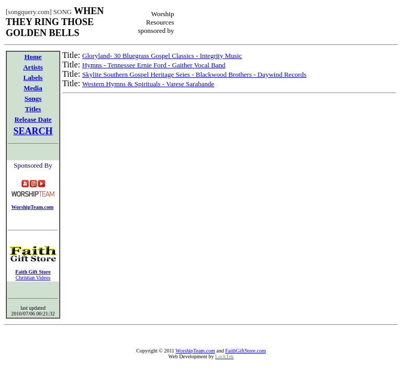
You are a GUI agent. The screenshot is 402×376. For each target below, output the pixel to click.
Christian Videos (33, 277)
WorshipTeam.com (195, 351)
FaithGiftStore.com (245, 351)
